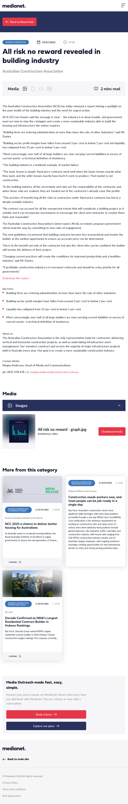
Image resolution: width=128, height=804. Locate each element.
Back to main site (15, 759)
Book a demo (46, 714)
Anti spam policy (11, 795)
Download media (112, 431)
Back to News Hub (19, 22)
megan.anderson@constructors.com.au (54, 372)
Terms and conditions (14, 789)
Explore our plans (46, 726)
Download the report (15, 278)
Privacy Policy (10, 782)
